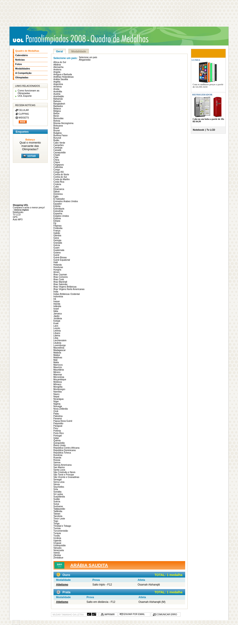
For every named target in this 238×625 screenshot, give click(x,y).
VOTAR (31, 156)
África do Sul (60, 62)
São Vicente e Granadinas (66, 477)
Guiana (57, 252)
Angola (57, 72)
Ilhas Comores (61, 277)
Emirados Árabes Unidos (66, 201)
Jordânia (58, 318)
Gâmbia (57, 235)
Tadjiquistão (59, 509)
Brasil (56, 128)
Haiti (56, 262)
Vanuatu (58, 548)
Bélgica (57, 111)
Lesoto (57, 328)
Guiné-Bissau (60, 257)
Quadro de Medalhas (27, 50)
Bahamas (58, 99)
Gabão (57, 233)
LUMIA (195, 60)
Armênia (58, 86)
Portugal (58, 435)
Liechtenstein (60, 340)
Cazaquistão (60, 152)
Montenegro (59, 389)
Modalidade (78, 51)
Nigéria (57, 404)
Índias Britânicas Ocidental (67, 294)
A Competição (23, 73)
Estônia (57, 218)
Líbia (56, 338)
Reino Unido (60, 445)
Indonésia (58, 296)
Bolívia (57, 121)
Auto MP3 (18, 219)
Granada (58, 243)
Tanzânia (58, 516)
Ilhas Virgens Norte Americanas (69, 289)
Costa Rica (59, 182)
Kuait (56, 323)
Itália (56, 311)
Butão (56, 140)
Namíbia (58, 391)
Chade (57, 155)
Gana (56, 238)
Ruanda (57, 457)
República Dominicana (65, 450)
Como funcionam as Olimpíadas (29, 92)
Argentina (58, 84)
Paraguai (58, 426)
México (57, 372)
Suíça (56, 504)
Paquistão (58, 423)
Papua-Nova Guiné (63, 421)
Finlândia (58, 228)
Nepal (56, 396)
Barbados (58, 106)
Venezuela (59, 550)
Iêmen (57, 272)
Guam (57, 247)
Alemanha (58, 67)
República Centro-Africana (66, 448)
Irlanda (57, 304)
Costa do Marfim (62, 179)
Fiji (55, 223)
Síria (56, 489)
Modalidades (22, 68)
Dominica (58, 194)
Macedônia (59, 348)
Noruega (58, 406)
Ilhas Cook (59, 279)
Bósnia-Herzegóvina (63, 123)
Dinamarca (59, 189)
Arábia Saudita (61, 79)
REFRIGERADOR (202, 94)
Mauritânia (59, 370)
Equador (58, 204)
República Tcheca (62, 452)
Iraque (57, 301)
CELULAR (24, 110)
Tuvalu (57, 535)
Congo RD (59, 172)
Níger (56, 401)
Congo (57, 169)
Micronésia (59, 377)
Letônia (57, 330)
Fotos (18, 64)
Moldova (58, 382)
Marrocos (58, 365)
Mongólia (58, 387)
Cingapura (59, 165)
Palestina (58, 416)
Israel (56, 309)
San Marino (59, 467)
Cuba (56, 186)
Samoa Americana (63, 465)
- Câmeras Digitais (21, 210)
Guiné (57, 255)
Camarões (59, 145)
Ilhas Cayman (60, 274)
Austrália (58, 91)
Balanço (30, 139)
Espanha (58, 213)
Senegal (58, 479)
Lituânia (57, 343)
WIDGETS (24, 117)
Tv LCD (210, 129)
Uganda (57, 540)
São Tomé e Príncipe (64, 474)
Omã (56, 411)
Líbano (57, 333)
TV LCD (17, 214)
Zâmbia (57, 555)
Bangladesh (59, 104)
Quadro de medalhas (120, 39)
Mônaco (57, 384)
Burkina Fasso (61, 135)
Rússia (57, 460)
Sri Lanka (58, 494)
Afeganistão (85, 60)
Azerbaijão (59, 96)
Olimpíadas (21, 77)
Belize (57, 113)
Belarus (57, 108)
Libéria (57, 335)
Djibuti (57, 191)
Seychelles (59, 487)
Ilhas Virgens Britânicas (65, 287)
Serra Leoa (59, 482)
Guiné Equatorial (62, 260)
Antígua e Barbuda (63, 74)
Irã (55, 299)
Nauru (57, 394)
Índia (56, 291)
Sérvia (57, 484)
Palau (56, 413)
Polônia (57, 431)
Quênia (57, 440)
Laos (56, 326)
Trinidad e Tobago (62, 526)
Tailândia (58, 511)
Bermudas (59, 118)
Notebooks (18, 212)
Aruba (57, 89)
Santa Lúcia (59, 470)
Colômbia (58, 167)
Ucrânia (57, 538)
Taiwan (57, 514)
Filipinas (58, 226)
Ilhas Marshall (60, 282)
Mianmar (58, 374)
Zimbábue (58, 557)
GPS (15, 217)
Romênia (58, 455)
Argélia (57, 82)
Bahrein (57, 101)
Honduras (58, 267)
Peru (56, 428)
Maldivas (58, 357)
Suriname (58, 506)
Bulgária (58, 133)
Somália (57, 492)
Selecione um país (88, 57)
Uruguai (57, 543)
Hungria (57, 269)
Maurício (58, 367)
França (57, 230)
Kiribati (57, 321)
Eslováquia (59, 208)
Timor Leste (59, 518)
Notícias (20, 59)
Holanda (58, 265)
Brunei (57, 130)
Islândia (57, 306)
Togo (56, 521)
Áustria (57, 94)
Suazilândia (59, 496)
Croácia (57, 184)
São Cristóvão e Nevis (64, 472)
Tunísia (57, 528)
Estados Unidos (61, 216)
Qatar (56, 438)
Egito (56, 196)
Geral (59, 51)
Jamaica (58, 313)
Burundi (57, 138)
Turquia (57, 533)
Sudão (57, 499)
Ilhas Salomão (60, 284)
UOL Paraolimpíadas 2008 (50, 39)
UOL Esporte (25, 96)
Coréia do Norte (61, 174)
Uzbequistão (60, 545)
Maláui (57, 355)
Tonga (57, 523)
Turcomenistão (61, 531)
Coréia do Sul (60, 177)
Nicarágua (59, 399)
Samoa (57, 462)
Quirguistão (59, 443)
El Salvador (59, 199)
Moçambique (60, 379)
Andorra (57, 69)
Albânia (57, 64)
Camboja (58, 147)
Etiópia (57, 221)
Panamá (58, 418)
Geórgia (57, 240)
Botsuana (58, 125)
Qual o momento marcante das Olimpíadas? (30, 146)
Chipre (57, 162)
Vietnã (57, 553)
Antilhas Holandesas (64, 77)
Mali (56, 360)
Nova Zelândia (61, 409)
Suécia (57, 501)
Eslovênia (58, 211)
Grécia (57, 245)
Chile (56, 157)
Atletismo (62, 584)
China (56, 160)
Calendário (21, 55)
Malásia (57, 352)
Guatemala (59, 250)
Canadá (57, 150)
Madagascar (60, 350)
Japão (57, 316)
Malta (56, 362)
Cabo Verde (59, 143)
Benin (56, 116)
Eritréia (57, 206)
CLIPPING (24, 114)
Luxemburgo (60, 345)
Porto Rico (59, 433)
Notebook (198, 129)
